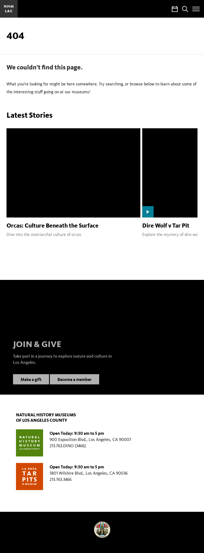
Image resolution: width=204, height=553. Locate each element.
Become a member (74, 384)
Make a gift (31, 384)
